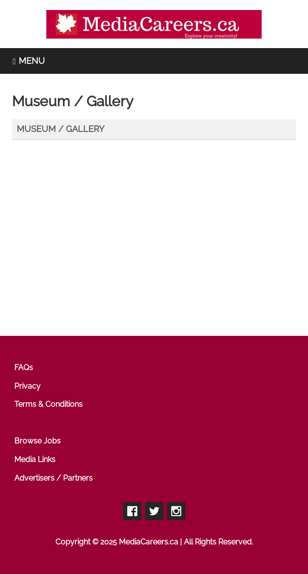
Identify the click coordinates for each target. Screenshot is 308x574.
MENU (29, 61)
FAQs (23, 367)
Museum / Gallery (61, 129)
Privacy (27, 386)
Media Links (34, 459)
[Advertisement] (157, 248)
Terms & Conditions (48, 404)
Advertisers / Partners (53, 478)
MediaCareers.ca (148, 541)
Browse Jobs (37, 440)
